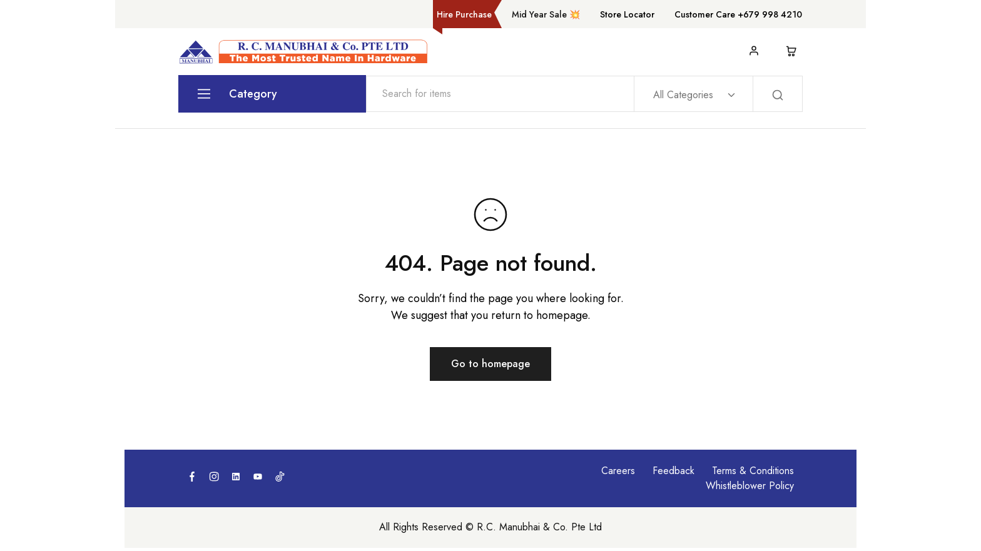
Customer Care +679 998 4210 (738, 14)
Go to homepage (490, 363)
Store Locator (627, 14)
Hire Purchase (464, 14)
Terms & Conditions (753, 470)
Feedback (673, 470)
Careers (618, 470)
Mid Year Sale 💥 (546, 14)
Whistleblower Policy (750, 485)
